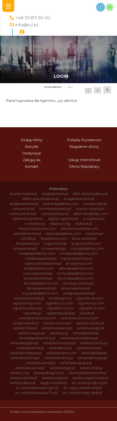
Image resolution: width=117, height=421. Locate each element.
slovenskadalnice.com (75, 278)
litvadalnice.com (54, 238)
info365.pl (28, 238)
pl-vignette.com (79, 263)
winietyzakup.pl (22, 383)
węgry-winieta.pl (53, 383)
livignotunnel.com (86, 243)
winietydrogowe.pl (48, 373)
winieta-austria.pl (57, 323)
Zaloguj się (31, 160)
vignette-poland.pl (27, 308)
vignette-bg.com (27, 303)
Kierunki (31, 147)
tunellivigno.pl (60, 298)
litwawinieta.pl (27, 243)
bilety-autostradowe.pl (41, 199)
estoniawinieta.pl (27, 233)
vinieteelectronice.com (80, 318)
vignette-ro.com (60, 308)
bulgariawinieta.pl (24, 204)
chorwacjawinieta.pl (55, 209)
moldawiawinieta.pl (40, 258)
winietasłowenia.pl (30, 368)
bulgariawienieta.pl (79, 199)
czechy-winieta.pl (90, 209)
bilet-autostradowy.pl (90, 194)
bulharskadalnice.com (61, 204)
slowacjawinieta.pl (41, 288)
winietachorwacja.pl (59, 343)
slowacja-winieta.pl (78, 283)
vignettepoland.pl (60, 313)
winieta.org (59, 333)
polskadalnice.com (39, 268)
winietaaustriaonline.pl (37, 338)
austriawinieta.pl (55, 194)
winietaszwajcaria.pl (76, 363)
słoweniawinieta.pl (29, 298)
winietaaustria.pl (86, 333)
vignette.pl (32, 313)
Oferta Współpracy (84, 166)
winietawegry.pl (62, 368)
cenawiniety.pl (95, 204)
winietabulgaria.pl (24, 343)
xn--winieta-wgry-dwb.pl (82, 393)
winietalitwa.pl (60, 348)
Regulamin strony (84, 147)
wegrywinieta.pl (26, 323)
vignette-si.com (92, 308)
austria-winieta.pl (23, 194)
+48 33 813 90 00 (32, 17)
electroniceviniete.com (80, 228)
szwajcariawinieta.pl (79, 293)
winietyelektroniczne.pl (88, 373)
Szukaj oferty (31, 140)
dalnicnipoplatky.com (90, 214)
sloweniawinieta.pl (75, 288)
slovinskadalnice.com (41, 283)
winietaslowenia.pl (40, 363)
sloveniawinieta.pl (38, 278)
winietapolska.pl (94, 353)
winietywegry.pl (55, 378)
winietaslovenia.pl (58, 358)
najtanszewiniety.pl (76, 258)
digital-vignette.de (63, 219)
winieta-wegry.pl (90, 328)
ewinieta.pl (94, 233)
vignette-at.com (89, 298)
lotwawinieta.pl (54, 248)
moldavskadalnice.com (79, 253)
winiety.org (19, 373)
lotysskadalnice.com (87, 248)
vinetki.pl (87, 313)
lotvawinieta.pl (25, 248)
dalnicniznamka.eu (28, 219)
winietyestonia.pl (23, 378)
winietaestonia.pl (30, 348)
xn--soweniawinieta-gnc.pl (37, 388)
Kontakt (31, 166)
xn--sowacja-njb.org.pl (89, 383)
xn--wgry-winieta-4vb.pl (82, 388)
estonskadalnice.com (63, 233)
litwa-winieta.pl (84, 238)
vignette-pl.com (91, 303)
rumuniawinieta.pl (37, 273)
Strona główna (52, 87)
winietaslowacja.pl (92, 358)
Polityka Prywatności (84, 140)
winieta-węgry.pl (31, 333)
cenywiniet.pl (23, 209)
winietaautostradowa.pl (79, 338)
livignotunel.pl (55, 243)
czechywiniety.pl (54, 214)
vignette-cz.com (59, 303)
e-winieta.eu (35, 224)
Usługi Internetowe (84, 160)
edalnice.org (60, 224)
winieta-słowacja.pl (57, 328)
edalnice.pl (83, 224)
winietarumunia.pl (24, 358)
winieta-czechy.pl (90, 323)
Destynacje (31, 153)
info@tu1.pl (26, 24)
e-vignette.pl (93, 219)
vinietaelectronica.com (37, 318)
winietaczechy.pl (93, 343)
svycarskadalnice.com (40, 293)
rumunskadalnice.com (75, 273)
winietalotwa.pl (88, 348)
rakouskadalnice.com (76, 268)
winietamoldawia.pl (26, 353)
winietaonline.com (61, 353)
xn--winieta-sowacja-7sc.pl (36, 393)
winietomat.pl (91, 368)
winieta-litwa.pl (25, 328)
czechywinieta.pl (22, 214)
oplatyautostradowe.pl (43, 263)
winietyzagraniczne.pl (90, 378)
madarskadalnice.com (37, 253)
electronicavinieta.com (37, 228)
